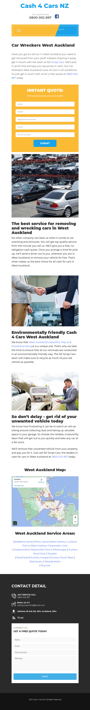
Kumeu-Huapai (40, 557)
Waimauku (36, 561)
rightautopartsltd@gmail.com (31, 605)
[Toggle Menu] (19, 30)
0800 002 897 (40, 17)
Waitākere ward (22, 541)
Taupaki (52, 553)
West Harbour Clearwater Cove (49, 545)
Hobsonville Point (40, 549)
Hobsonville (21, 549)
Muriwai (45, 565)
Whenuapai (60, 549)
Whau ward (41, 541)
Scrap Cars (57, 62)
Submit (45, 143)
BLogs (21, 617)
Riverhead (23, 557)
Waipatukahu (53, 561)
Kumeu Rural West (62, 557)
